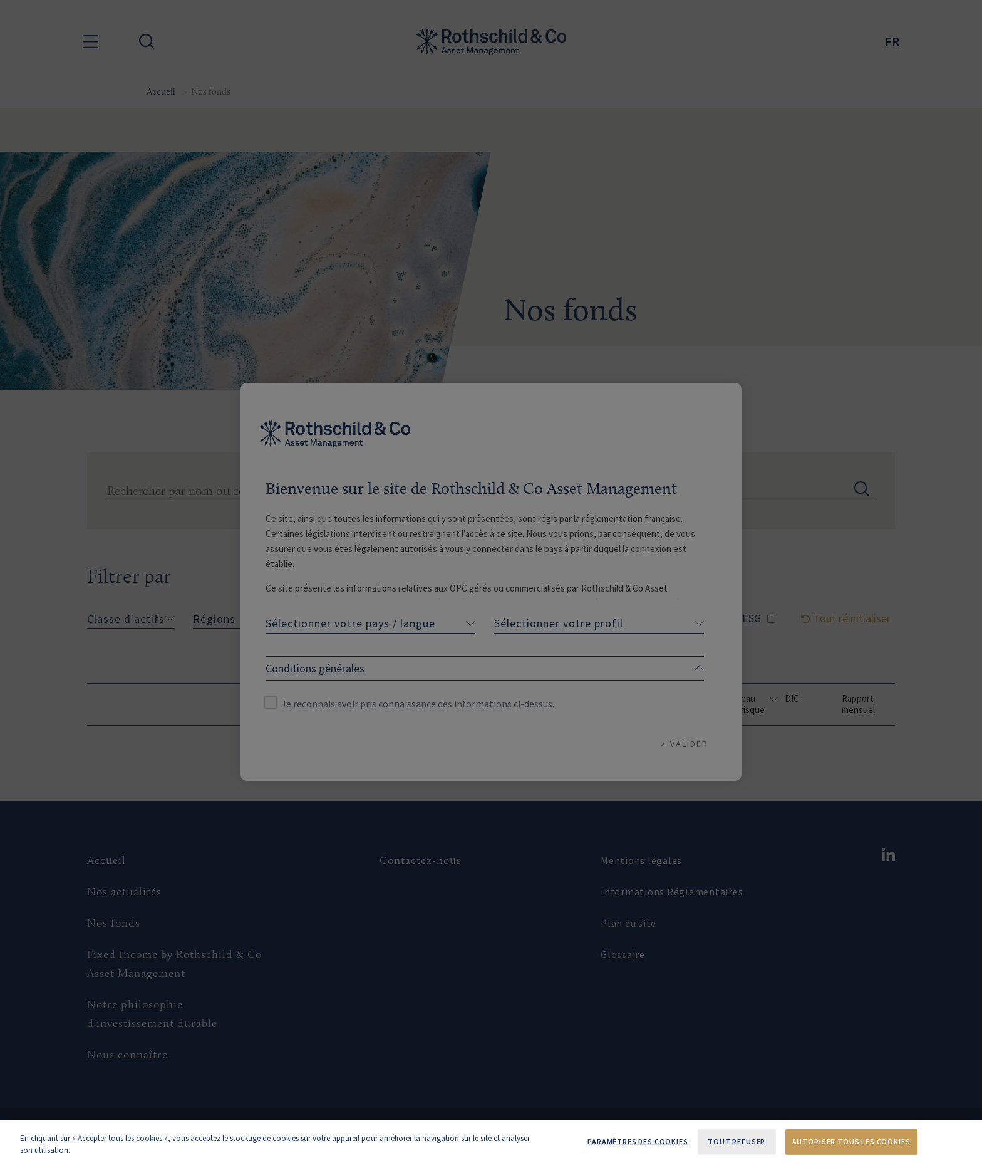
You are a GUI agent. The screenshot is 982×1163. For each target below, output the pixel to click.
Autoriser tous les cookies (851, 1141)
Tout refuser (736, 1141)
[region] (491, 1141)
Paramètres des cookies (637, 1141)
